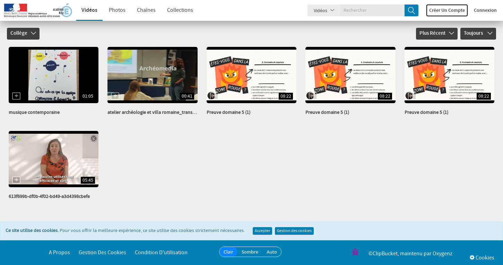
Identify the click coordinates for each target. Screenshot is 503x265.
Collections (180, 10)
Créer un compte (447, 10)
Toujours (478, 33)
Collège (23, 33)
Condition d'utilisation (161, 252)
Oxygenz (442, 253)
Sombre (250, 252)
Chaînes (146, 10)
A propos (59, 252)
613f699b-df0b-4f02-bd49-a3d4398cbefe (49, 196)
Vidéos (89, 10)
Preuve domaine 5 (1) (228, 112)
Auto (272, 252)
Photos (117, 10)
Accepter (262, 231)
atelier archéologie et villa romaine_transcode (154, 112)
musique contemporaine (34, 112)
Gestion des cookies (294, 231)
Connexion (485, 10)
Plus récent (436, 33)
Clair (228, 252)
